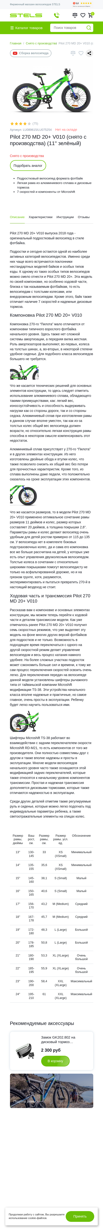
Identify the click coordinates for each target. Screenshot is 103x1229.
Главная (16, 43)
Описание (17, 217)
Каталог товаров (26, 28)
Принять (80, 1216)
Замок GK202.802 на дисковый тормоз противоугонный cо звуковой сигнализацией (61, 1039)
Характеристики (41, 217)
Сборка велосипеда (31, 53)
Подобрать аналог (28, 166)
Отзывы (83, 217)
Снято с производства (41, 43)
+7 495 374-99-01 (56, 15)
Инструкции (65, 217)
